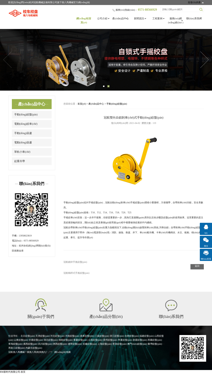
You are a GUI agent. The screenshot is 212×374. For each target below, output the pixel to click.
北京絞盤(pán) (28, 336)
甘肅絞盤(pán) (36, 340)
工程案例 (157, 18)
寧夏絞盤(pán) (125, 340)
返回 (197, 266)
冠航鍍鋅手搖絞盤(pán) (75, 262)
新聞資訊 (139, 18)
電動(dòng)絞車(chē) (26, 123)
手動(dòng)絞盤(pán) (26, 114)
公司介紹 (102, 18)
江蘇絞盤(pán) (102, 336)
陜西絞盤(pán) (60, 344)
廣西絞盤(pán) (30, 344)
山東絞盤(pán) (21, 340)
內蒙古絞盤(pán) (34, 348)
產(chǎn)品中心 (120, 18)
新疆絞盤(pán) (140, 340)
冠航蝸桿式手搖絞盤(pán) (76, 273)
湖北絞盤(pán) (51, 340)
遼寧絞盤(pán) (75, 344)
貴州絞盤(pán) (110, 340)
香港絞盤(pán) (119, 344)
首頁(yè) (82, 104)
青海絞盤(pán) (15, 344)
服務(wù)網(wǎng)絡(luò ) (175, 20)
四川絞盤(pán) (45, 344)
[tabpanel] (106, 60)
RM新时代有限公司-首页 (12, 372)
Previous (7, 59)
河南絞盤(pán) (72, 336)
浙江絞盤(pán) (117, 336)
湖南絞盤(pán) (65, 340)
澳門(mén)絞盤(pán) (137, 344)
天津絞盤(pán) (42, 336)
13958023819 (25, 235)
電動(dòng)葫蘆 (23, 142)
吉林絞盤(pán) (132, 336)
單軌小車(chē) (22, 151)
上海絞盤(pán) (105, 344)
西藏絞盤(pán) (155, 340)
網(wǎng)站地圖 (62, 352)
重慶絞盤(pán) (80, 340)
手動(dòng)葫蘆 (23, 133)
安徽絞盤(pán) (90, 344)
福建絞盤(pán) (146, 336)
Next (204, 59)
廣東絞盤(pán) (87, 336)
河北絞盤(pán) (57, 336)
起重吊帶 (19, 161)
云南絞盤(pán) (95, 340)
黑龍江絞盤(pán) (16, 348)
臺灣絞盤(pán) (155, 344)
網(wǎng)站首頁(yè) (83, 20)
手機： (15, 235)
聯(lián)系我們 (194, 18)
